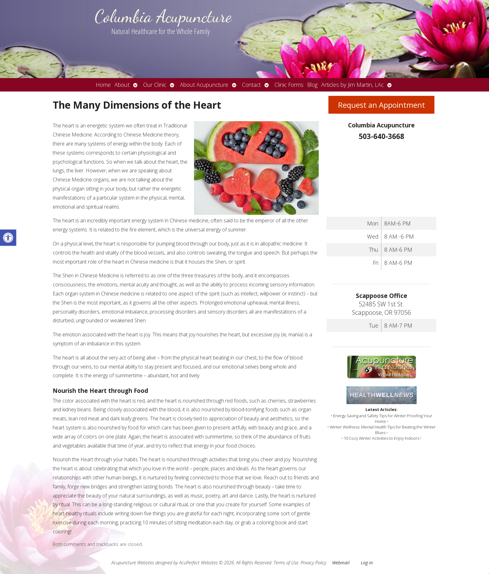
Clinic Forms (288, 84)
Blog (312, 84)
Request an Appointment (381, 105)
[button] (8, 238)
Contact (251, 84)
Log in (367, 563)
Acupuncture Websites (132, 563)
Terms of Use (286, 563)
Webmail (341, 563)
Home (103, 84)
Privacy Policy (313, 563)
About (121, 84)
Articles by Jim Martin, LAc (352, 84)
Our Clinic (154, 84)
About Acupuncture (204, 84)
